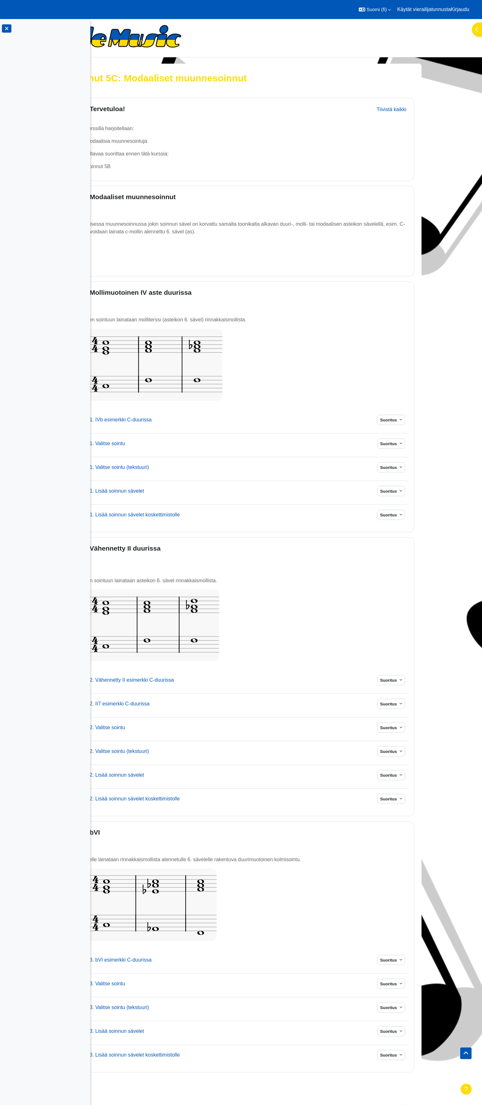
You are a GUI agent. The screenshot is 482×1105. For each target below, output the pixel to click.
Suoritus (434, 420)
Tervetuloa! (152, 108)
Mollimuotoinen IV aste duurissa (186, 292)
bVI (140, 832)
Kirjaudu (460, 9)
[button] (375, 9)
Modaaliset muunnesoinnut (178, 196)
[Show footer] (466, 1089)
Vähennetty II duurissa (170, 548)
